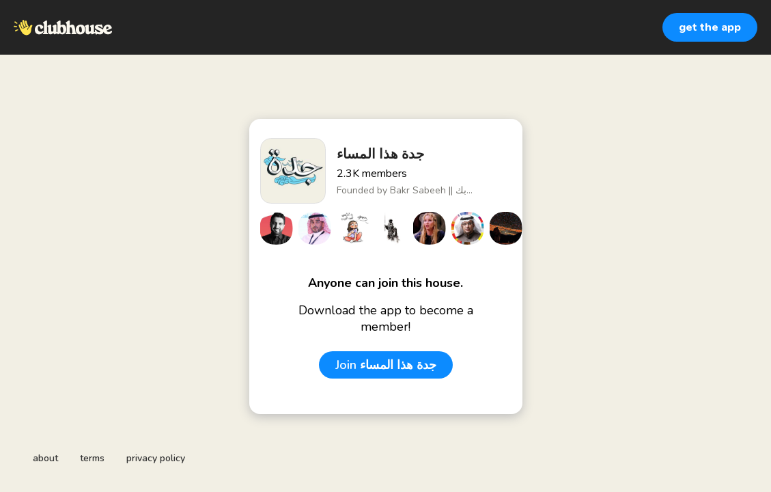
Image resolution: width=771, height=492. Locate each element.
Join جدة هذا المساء (385, 365)
